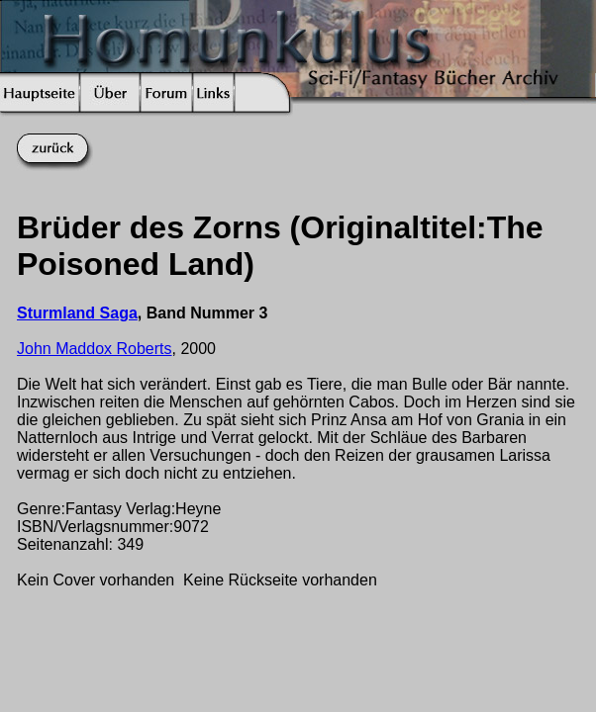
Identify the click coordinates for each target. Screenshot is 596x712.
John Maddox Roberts (94, 348)
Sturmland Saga (77, 313)
